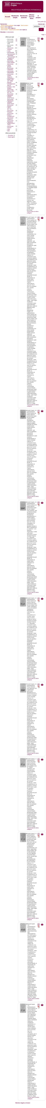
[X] (11, 26)
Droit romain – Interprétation (10, 72)
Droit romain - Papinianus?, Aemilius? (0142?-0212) (10, 101)
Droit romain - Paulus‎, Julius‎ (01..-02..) (10, 91)
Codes (8, 51)
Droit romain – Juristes (10, 75)
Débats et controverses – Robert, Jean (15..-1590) (10, 79)
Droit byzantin (10, 52)
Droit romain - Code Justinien (11, 62)
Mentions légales (20, 1103)
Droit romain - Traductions (10, 69)
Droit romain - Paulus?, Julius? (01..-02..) (10, 107)
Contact (28, 1103)
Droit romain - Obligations (10, 118)
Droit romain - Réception (10, 111)
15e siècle (10, 135)
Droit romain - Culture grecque (10, 65)
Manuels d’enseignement (11, 83)
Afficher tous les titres (31, 16)
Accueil (7, 16)
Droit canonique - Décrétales (11, 54)
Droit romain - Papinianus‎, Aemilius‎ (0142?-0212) (10, 96)
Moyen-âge (10, 137)
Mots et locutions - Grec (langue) (11, 87)
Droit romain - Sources (10, 127)
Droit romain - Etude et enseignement (10, 115)
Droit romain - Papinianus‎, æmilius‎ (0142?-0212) (11, 122)
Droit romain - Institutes (10, 48)
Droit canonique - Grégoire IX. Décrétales (11, 58)
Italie (8, 130)
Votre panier (41, 21)
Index (8, 129)
